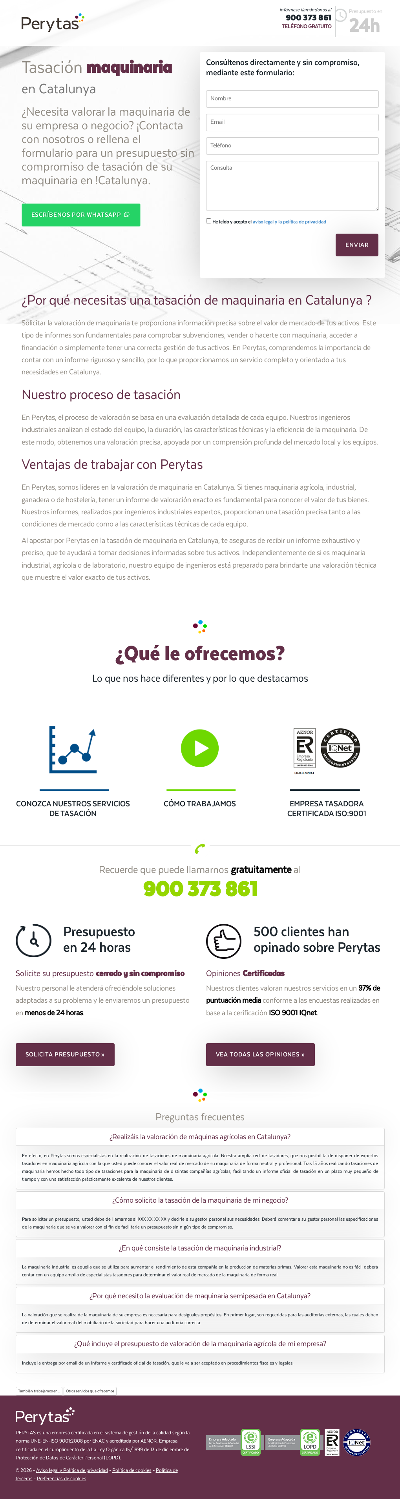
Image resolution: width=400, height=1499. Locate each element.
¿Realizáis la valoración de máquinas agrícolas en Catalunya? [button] (200, 1136)
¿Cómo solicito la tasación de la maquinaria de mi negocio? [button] (200, 1200)
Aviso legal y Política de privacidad (72, 1471)
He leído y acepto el (266, 221)
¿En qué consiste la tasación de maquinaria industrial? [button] (200, 1248)
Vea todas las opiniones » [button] (260, 1054)
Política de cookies (132, 1471)
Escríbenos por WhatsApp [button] (81, 214)
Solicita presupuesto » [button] (65, 1054)
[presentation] (260, 247)
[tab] (200, 1136)
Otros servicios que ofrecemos (90, 1391)
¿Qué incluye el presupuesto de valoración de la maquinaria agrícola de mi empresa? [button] (200, 1343)
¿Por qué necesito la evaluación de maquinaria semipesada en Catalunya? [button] (200, 1296)
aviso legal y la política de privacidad (289, 222)
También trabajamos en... (39, 1391)
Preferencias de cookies (61, 1479)
